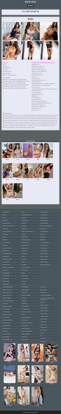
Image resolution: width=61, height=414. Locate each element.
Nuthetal (24, 217)
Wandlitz (24, 264)
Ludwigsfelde (6, 273)
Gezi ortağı (24, 320)
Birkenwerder (6, 223)
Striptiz (42, 302)
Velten (23, 262)
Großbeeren (6, 250)
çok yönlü (43, 338)
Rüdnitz (24, 234)
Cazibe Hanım (6, 309)
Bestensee (5, 220)
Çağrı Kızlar (44, 228)
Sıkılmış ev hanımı (7, 306)
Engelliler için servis (27, 322)
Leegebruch (6, 270)
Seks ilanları (25, 325)
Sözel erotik (44, 330)
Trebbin (24, 259)
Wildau (23, 273)
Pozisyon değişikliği (46, 295)
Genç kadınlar (6, 336)
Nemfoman (24, 292)
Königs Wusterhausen (8, 267)
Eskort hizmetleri (45, 264)
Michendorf (6, 278)
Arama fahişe (44, 308)
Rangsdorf (24, 228)
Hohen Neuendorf (7, 259)
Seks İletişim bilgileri (27, 331)
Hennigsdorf (6, 256)
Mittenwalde (6, 281)
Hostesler (5, 331)
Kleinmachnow (6, 264)
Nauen (23, 212)
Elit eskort (43, 239)
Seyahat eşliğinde (26, 317)
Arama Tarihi (44, 313)
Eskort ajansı (44, 217)
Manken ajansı (25, 289)
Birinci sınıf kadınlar (8, 287)
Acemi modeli (44, 214)
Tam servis (5, 303)
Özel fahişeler (25, 309)
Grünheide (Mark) (7, 253)
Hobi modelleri (6, 325)
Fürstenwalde (6, 242)
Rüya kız (43, 234)
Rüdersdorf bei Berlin (27, 231)
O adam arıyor (25, 339)
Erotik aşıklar (44, 248)
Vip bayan (43, 341)
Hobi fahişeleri (6, 322)
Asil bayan (43, 237)
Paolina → (56, 133)
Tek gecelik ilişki (26, 295)
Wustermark (25, 278)
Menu (31, 5)
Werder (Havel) (26, 267)
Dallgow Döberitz (7, 231)
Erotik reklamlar (45, 242)
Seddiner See (25, 248)
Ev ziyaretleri (6, 317)
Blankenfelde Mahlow (8, 226)
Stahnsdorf (24, 250)
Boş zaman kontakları (8, 300)
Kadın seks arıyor (7, 295)
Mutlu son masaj (7, 314)
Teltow (23, 256)
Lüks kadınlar (6, 275)
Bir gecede (43, 324)
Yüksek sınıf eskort (7, 320)
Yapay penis (44, 327)
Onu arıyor (24, 336)
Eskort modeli (44, 253)
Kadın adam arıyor (7, 292)
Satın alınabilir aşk (7, 339)
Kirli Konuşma (44, 231)
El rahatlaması (6, 311)
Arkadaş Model (44, 220)
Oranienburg (25, 220)
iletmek (42, 332)
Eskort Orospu (44, 262)
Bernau (4, 217)
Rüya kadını (43, 321)
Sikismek (24, 300)
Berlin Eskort (30, 1)
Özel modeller (25, 306)
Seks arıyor (43, 287)
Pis (41, 335)
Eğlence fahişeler (7, 298)
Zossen (23, 284)
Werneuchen (25, 270)
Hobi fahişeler (6, 328)
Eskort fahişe (44, 259)
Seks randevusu (26, 328)
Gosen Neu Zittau (7, 248)
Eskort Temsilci (45, 256)
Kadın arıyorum (45, 305)
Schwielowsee (25, 245)
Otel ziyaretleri (7, 334)
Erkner (4, 237)
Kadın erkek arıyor (7, 289)
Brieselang (5, 228)
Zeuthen (24, 281)
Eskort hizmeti (44, 223)
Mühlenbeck (6, 284)
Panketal (24, 223)
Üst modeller (44, 319)
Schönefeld (24, 237)
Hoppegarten (6, 262)
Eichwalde (5, 234)
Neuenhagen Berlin (27, 214)
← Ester (4, 133)
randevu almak (44, 316)
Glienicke (5, 245)
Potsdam (24, 226)
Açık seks (24, 298)
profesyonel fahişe (26, 311)
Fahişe (23, 314)
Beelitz (4, 214)
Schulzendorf (25, 242)
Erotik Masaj (44, 250)
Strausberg (24, 253)
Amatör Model (44, 212)
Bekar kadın (44, 289)
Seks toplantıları (26, 334)
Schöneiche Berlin (26, 239)
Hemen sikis (44, 292)
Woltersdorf (25, 275)
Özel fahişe (24, 303)
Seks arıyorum (44, 310)
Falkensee (5, 239)
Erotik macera (44, 245)
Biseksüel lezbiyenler (46, 226)
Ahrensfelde (6, 212)
